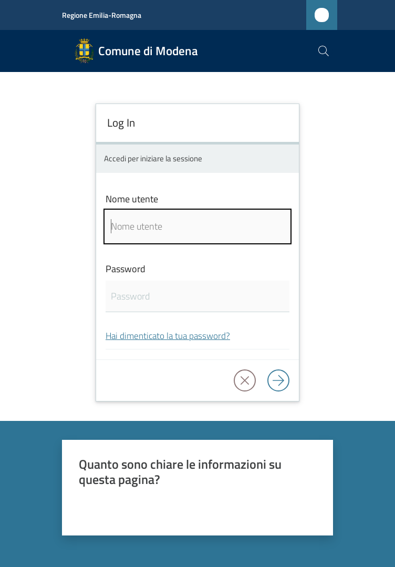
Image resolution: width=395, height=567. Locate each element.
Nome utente (132, 199)
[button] (323, 51)
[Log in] (278, 380)
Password (125, 269)
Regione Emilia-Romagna (101, 14)
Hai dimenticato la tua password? (168, 335)
